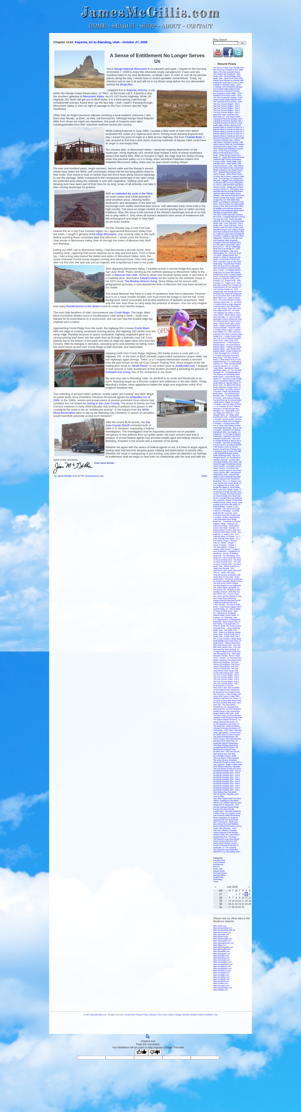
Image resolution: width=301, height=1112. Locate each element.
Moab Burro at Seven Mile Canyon (226, 272)
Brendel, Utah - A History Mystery (226, 396)
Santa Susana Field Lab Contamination (228, 144)
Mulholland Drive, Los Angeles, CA (227, 432)
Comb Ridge (122, 312)
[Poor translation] (155, 1052)
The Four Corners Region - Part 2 (226, 110)
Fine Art (216, 867)
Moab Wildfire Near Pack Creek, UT (227, 641)
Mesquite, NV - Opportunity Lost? (226, 411)
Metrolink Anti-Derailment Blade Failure (228, 210)
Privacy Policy (142, 1015)
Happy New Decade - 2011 (224, 568)
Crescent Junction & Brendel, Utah (226, 575)
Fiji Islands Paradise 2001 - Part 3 (226, 786)
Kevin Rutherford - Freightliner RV (226, 551)
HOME (97, 26)
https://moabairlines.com (222, 964)
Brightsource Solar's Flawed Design (227, 274)
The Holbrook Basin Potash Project (227, 321)
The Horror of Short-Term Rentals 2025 (228, 68)
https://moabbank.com (222, 966)
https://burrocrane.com (222, 932)
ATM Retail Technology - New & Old (227, 428)
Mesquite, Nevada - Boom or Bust (226, 656)
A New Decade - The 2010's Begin (226, 605)
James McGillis (64, 476)
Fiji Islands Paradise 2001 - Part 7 (226, 777)
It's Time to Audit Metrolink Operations (228, 185)
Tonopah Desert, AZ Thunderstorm (226, 457)
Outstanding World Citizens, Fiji (225, 747)
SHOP (148, 26)
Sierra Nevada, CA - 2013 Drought (226, 317)
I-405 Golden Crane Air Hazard (225, 447)
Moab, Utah (217, 869)
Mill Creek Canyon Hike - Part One (226, 647)
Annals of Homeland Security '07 (226, 845)
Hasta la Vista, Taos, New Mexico (226, 835)
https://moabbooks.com (222, 968)
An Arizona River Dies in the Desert (227, 296)
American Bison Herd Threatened (226, 306)
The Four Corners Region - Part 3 (226, 108)
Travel (215, 882)
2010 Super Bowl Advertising (224, 598)
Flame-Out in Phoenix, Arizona (225, 843)
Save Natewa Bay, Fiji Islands (225, 792)
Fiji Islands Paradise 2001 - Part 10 (227, 771)
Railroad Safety (219, 875)
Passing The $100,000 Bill (223, 809)
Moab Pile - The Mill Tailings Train (226, 556)
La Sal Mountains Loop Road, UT (226, 724)
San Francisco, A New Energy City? (227, 694)
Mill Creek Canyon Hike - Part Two (226, 645)
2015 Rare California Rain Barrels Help (228, 232)
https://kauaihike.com (221, 951)
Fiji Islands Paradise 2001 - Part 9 (226, 773)
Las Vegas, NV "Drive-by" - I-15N (226, 413)
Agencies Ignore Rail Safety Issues (227, 193)
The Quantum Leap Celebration (225, 850)
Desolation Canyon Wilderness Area (227, 319)
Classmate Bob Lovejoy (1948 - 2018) (228, 147)
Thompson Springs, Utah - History (226, 140)
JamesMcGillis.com (150, 11)
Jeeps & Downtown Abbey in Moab (227, 381)
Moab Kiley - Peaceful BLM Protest (227, 264)
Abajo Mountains (106, 234)
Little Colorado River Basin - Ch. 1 (226, 539)
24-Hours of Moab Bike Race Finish (227, 701)
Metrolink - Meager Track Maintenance (228, 181)
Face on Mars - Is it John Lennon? (226, 389)
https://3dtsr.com (219, 926)
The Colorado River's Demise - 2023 (227, 102)
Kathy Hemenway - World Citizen (226, 526)
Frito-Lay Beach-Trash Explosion (226, 758)
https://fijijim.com (219, 945)
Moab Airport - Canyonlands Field (226, 377)
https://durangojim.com (222, 941)
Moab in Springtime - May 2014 (225, 251)
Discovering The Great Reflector (226, 824)
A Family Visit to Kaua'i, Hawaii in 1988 (228, 176)
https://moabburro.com (222, 971)
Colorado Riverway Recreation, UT (227, 728)
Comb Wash (142, 328)
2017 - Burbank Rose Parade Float (227, 172)
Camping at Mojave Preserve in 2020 (227, 123)
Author (201, 1015)
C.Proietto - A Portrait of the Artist (226, 423)
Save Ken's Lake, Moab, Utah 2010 (227, 570)
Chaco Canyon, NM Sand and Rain (227, 739)
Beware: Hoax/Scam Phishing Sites (227, 449)
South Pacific (218, 877)
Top (215, 1015)
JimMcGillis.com (185, 365)
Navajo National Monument (130, 68)
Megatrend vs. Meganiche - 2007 (226, 805)
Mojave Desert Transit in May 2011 (227, 530)
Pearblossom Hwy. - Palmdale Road (227, 417)
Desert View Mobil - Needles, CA (226, 528)
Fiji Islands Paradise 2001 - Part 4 (226, 783)
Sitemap (152, 1015)
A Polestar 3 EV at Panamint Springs (227, 87)
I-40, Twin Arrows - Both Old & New (227, 308)
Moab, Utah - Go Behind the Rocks (227, 385)
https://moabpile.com (221, 979)
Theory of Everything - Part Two (225, 666)
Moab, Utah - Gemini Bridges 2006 (227, 76)
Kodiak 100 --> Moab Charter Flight (227, 336)
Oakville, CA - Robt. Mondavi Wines (227, 364)
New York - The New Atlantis (224, 705)
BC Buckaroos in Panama (223, 686)
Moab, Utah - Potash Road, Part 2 (226, 634)
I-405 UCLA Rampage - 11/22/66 (226, 511)
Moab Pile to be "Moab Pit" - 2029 (226, 249)
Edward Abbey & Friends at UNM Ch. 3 (228, 132)
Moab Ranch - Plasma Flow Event (226, 643)
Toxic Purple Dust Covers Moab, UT (227, 483)
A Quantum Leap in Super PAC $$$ (227, 451)
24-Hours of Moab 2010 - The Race (227, 560)
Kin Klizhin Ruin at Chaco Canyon (226, 735)
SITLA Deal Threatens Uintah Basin (227, 639)
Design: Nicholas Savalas (186, 1015)
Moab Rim (126, 84)
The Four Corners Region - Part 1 (226, 112)
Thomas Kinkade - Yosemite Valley (227, 328)
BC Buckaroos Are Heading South (226, 692)
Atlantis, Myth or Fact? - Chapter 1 (226, 549)
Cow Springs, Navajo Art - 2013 (225, 289)
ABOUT (170, 26)
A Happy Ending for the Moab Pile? (227, 651)
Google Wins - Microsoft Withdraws (227, 811)
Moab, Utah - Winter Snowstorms (226, 566)
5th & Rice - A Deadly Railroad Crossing (229, 217)
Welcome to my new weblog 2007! (226, 852)
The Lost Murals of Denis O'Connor (227, 769)
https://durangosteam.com (223, 943)
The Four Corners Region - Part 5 (226, 104)
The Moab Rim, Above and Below (226, 726)
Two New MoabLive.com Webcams (227, 586)
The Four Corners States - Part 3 (226, 679)
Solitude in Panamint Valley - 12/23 (227, 85)
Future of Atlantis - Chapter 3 (224, 545)
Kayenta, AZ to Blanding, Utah (225, 617)
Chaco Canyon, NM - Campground (227, 473)
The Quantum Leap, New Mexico (226, 839)
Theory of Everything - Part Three (226, 664)
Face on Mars (218, 796)
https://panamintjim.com (222, 988)
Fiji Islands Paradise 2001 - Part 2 (226, 788)
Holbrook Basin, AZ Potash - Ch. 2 (226, 536)
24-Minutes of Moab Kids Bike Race (227, 492)
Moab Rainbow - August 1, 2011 (226, 507)
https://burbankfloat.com (222, 928)
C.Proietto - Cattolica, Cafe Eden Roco (228, 236)
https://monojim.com (221, 986)
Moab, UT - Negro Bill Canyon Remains (228, 157)
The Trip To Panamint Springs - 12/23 (228, 97)
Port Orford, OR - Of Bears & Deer (226, 590)
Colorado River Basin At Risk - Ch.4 (227, 532)
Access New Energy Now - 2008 (226, 673)
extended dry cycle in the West (134, 193)
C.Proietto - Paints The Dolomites (226, 392)
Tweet (204, 476)
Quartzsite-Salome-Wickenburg (225, 743)
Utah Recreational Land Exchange (226, 268)
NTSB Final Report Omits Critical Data (228, 168)
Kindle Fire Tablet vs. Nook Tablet (226, 487)
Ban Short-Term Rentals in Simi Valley (228, 70)
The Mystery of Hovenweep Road (226, 374)
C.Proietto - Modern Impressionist (226, 517)
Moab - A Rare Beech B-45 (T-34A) (227, 360)
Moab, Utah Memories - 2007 (224, 828)
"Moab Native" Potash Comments (226, 402)
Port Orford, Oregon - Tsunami (225, 541)
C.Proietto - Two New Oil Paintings (226, 443)
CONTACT (199, 26)
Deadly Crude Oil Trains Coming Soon (228, 227)
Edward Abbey (149, 278)
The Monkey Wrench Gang (141, 281)
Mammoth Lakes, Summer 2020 (226, 115)
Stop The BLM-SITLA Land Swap (226, 266)
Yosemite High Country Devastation (227, 159)
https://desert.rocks (220, 937)
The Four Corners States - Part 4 (226, 677)
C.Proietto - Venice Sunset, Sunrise (227, 419)
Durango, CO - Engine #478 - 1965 (227, 281)
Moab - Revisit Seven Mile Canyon (226, 323)
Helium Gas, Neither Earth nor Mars (227, 803)
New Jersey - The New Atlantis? (225, 357)
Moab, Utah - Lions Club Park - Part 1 (228, 225)
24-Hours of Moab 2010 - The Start (227, 562)
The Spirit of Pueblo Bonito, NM (225, 737)
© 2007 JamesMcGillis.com (95, 1015)
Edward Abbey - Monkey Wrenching (227, 347)
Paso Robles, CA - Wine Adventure (227, 332)
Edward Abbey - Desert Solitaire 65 (227, 351)
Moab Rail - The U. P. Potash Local (227, 481)
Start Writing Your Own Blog (224, 754)
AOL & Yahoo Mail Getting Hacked (226, 426)
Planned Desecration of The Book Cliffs (228, 138)
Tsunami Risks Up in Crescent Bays (227, 400)
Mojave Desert (219, 871)
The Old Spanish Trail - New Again (226, 654)
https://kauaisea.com (221, 958)
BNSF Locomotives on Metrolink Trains (228, 202)
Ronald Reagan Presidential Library (227, 464)
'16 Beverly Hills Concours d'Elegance (228, 183)
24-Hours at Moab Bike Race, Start (227, 703)
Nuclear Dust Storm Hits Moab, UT (227, 504)
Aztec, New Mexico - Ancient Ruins (227, 733)
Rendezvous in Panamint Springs (226, 91)
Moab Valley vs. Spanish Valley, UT (227, 383)
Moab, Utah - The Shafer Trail (225, 630)
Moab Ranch (140, 365)
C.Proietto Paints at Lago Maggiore (227, 304)
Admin (171, 1015)
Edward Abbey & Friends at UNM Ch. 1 (228, 136)
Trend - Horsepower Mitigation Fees (227, 276)
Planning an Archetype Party (224, 749)
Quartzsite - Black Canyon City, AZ (226, 622)
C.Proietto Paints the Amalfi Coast (226, 515)
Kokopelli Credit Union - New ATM (226, 438)
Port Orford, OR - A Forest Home (226, 594)
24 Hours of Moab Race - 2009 (225, 611)
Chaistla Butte (193, 137)
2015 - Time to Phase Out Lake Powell (228, 204)
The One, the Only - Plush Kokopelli (227, 219)
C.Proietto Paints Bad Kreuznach (226, 355)
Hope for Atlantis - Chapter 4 (224, 543)
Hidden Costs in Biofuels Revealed (227, 477)
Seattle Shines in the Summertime (226, 711)
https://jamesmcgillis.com (223, 947)
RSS (159, 1015)
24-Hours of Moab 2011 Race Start (227, 496)
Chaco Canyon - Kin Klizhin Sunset (227, 466)
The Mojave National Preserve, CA (227, 720)
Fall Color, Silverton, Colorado (225, 830)
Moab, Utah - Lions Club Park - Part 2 (228, 223)
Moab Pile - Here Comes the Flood (227, 558)
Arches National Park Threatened (226, 479)
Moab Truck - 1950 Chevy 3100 (225, 340)
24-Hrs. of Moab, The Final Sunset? (227, 494)
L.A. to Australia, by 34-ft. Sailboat (226, 406)
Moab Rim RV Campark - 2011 (225, 513)
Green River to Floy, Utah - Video (226, 577)
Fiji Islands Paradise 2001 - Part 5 (226, 781)
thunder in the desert (83, 306)
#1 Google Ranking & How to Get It (227, 441)
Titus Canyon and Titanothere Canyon (228, 149)
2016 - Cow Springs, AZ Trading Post (227, 179)
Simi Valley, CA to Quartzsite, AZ (226, 624)
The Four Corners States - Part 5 (226, 675)
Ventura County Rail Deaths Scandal (227, 198)
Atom (165, 1015)
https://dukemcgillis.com (222, 939)
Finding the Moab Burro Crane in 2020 (228, 83)
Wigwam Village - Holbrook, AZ (225, 524)
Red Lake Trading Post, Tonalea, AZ (227, 285)
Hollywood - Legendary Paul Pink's (227, 436)
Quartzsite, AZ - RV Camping (224, 848)
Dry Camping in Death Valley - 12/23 (227, 93)
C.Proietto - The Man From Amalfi (226, 509)
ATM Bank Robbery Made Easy (225, 745)
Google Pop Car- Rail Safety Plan (226, 200)
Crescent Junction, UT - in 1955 (225, 366)
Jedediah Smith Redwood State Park (227, 717)
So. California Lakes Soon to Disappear (228, 234)
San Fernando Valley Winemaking (226, 815)
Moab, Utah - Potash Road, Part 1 (226, 636)
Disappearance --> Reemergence (226, 342)
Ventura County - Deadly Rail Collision (228, 187)
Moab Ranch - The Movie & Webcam (227, 579)
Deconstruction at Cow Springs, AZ (227, 287)
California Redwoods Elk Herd (225, 602)
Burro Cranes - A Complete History (226, 270)
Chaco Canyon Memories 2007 (225, 841)
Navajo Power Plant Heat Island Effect (228, 206)
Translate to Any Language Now (226, 707)
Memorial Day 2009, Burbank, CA (226, 649)
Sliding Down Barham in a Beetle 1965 (228, 80)
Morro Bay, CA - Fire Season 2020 (226, 117)
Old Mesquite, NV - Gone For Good (227, 253)
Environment (92, 476)
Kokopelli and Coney (118, 372)
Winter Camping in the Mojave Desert (228, 170)
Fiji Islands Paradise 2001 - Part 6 (226, 779)
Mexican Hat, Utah (126, 274)
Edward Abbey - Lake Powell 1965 (226, 349)
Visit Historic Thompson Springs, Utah (228, 142)
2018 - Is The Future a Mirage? (225, 151)
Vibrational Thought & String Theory (227, 762)
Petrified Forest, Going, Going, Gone (227, 502)
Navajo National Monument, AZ (225, 722)
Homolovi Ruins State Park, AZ (225, 741)
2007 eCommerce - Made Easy (225, 822)
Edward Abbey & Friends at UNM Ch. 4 (228, 129)
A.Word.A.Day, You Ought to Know (227, 813)
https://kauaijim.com (221, 956)
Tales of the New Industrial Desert (226, 72)
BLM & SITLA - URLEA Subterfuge (226, 247)
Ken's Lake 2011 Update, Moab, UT (227, 489)
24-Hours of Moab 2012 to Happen (227, 421)
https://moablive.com (221, 977)
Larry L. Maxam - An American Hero (227, 658)
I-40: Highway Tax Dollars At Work (226, 313)
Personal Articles (219, 873)
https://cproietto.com (221, 934)
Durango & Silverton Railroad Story (227, 242)
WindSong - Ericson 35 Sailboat (225, 553)
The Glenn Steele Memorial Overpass (228, 215)
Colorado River (219, 860)
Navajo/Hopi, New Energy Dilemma (227, 291)
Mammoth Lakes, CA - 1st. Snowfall (227, 370)
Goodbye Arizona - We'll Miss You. (226, 592)
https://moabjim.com (221, 975)
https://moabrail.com (221, 981)
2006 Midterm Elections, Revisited (226, 767)
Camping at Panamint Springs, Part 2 (227, 119)
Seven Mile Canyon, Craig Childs (226, 696)
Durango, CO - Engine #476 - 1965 (227, 283)
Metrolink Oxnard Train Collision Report (228, 230)
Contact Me (129, 1015)
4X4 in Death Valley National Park (226, 89)
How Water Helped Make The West (227, 799)
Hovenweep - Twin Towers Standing (227, 730)
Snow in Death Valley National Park (227, 100)
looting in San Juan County (103, 403)
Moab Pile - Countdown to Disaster (227, 521)
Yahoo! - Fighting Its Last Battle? (226, 801)
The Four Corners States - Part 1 (226, 683)
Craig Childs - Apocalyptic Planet (226, 368)
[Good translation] (141, 1052)
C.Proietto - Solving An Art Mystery (226, 430)
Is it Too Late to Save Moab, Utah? (226, 244)
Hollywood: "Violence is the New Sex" (228, 238)
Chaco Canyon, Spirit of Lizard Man (227, 470)
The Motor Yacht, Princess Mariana (227, 715)
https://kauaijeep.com (221, 954)
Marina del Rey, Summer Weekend (227, 709)
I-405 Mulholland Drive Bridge (225, 519)
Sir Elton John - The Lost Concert (226, 752)
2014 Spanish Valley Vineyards (225, 240)
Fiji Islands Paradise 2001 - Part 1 (226, 790)
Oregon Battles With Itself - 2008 (226, 713)
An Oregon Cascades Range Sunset (227, 581)
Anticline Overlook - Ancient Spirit (226, 460)
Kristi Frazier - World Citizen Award (227, 315)
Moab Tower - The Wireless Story (226, 394)
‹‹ (215, 886)
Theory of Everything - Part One (225, 668)
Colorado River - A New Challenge (226, 628)
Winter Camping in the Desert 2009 (227, 660)
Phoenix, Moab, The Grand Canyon (227, 626)
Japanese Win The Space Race (225, 820)
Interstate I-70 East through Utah (226, 409)
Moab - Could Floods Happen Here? (227, 607)
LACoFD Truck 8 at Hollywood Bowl (227, 445)
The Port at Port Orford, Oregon (225, 583)
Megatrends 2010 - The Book (224, 837)
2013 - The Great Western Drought (227, 300)
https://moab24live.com (222, 962)
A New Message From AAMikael (226, 353)
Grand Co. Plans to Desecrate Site (226, 257)
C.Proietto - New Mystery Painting (226, 398)
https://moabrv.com (220, 983)
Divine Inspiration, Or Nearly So (225, 818)
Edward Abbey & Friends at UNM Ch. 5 (228, 127)
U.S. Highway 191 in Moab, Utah (226, 485)
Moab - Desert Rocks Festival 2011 (227, 155)
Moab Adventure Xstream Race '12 (227, 387)
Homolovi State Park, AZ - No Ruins (227, 302)
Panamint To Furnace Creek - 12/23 (227, 95)
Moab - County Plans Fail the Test (226, 259)
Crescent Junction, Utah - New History (228, 166)
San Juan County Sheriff (128, 424)
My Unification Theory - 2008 (224, 756)
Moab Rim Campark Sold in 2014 (226, 279)
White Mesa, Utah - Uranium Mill (226, 475)
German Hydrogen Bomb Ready (226, 807)
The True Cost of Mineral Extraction (227, 338)
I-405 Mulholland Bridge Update (225, 453)
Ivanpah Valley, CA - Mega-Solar (226, 415)
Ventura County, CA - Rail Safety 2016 (228, 189)
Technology (217, 879)
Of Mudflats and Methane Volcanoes (227, 208)
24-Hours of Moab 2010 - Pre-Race (227, 564)
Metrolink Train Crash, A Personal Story (228, 221)
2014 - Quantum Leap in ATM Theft (227, 262)
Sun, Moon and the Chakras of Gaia (227, 596)
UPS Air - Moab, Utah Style (224, 573)
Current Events (219, 862)
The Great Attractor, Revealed (225, 760)
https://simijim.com (220, 990)
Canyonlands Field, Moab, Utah (225, 671)
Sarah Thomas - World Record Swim (227, 174)
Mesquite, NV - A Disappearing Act (226, 372)
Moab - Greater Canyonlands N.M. (226, 326)
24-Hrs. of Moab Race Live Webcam (227, 498)
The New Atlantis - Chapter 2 (224, 547)
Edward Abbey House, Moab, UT (226, 615)
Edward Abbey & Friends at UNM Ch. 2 (228, 134)
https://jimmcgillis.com (222, 949)
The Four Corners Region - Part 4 (226, 106)
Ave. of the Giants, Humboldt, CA (226, 588)
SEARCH (123, 26)
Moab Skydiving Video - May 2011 (226, 455)
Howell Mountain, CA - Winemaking (227, 362)
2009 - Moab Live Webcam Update (227, 632)
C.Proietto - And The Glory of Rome (227, 404)
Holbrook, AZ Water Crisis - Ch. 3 (226, 534)
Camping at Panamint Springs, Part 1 (227, 121)
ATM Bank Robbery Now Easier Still (227, 462)
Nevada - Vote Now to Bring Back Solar (228, 195)
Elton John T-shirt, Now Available (226, 688)
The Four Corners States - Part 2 (226, 681)
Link (101, 476)
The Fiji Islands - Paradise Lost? (226, 794)
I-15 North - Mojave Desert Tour (225, 255)
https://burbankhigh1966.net (224, 930)
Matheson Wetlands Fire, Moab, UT (227, 698)
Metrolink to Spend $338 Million (225, 213)
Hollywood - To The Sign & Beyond (227, 434)
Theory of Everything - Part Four (226, 662)
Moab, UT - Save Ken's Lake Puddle (227, 379)
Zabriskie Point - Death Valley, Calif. (227, 163)
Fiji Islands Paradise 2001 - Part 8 (226, 775)
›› (249, 886)
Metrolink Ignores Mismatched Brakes (228, 191)
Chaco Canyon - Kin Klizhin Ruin (226, 468)
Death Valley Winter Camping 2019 (227, 125)
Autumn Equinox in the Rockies (225, 833)
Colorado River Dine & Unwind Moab (227, 334)
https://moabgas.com (221, 973)
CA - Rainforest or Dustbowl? (224, 613)
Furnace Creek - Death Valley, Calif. (227, 161)
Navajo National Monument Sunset (227, 600)
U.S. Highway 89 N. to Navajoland (226, 620)
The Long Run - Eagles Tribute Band (227, 500)
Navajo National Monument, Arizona (227, 826)
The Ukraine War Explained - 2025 (226, 74)
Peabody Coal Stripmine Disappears (227, 294)
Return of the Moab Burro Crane (226, 153)
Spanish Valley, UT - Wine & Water (227, 609)
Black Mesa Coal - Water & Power (226, 298)
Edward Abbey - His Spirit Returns (226, 345)
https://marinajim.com (221, 960)
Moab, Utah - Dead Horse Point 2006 (227, 78)
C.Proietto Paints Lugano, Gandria (226, 330)
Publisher (209, 1015)
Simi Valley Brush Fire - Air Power (226, 310)
